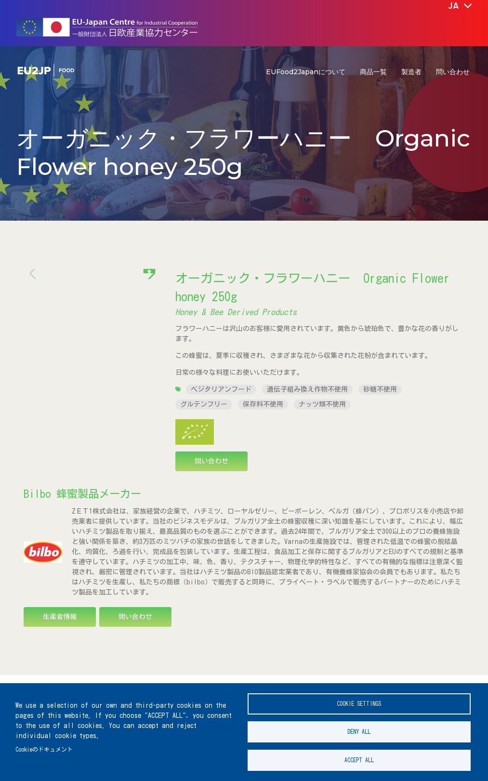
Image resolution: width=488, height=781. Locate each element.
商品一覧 (373, 71)
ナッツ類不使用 (322, 404)
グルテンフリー (203, 404)
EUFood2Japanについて (305, 71)
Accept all (359, 759)
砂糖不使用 (380, 389)
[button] (149, 347)
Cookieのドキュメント (44, 746)
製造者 (411, 71)
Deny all (358, 728)
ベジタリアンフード (221, 389)
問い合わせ (453, 71)
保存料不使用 (263, 404)
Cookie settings (359, 698)
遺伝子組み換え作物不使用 (307, 389)
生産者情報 (60, 621)
